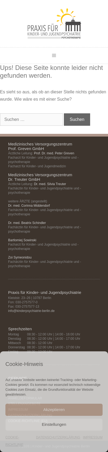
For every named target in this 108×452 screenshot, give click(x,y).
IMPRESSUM (93, 437)
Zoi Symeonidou (20, 257)
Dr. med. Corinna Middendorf (29, 206)
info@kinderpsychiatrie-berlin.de (31, 311)
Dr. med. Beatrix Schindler (27, 223)
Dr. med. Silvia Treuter (50, 184)
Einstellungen (54, 424)
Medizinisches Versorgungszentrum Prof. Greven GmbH (40, 146)
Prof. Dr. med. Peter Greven (54, 153)
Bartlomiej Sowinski (22, 240)
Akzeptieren (54, 409)
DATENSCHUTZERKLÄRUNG (58, 437)
